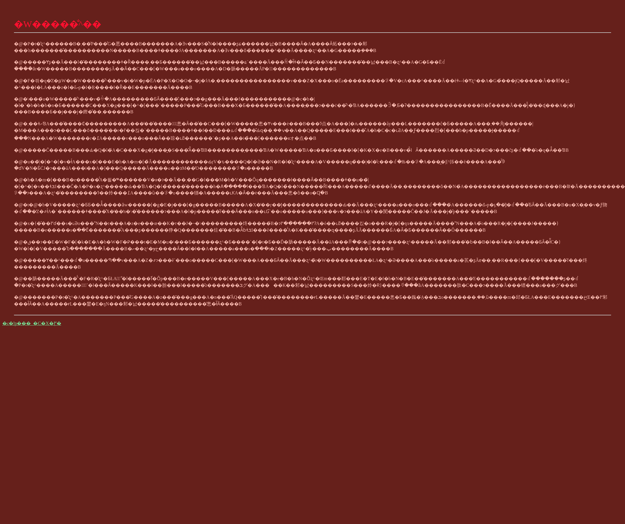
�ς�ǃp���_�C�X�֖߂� (31, 323)
